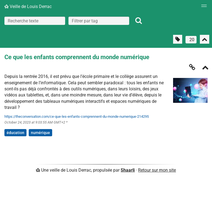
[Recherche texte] (34, 21)
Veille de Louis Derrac (28, 6)
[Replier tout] (204, 39)
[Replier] (205, 68)
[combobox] (98, 21)
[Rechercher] (138, 21)
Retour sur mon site (157, 170)
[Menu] (203, 7)
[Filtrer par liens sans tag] (177, 39)
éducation (15, 132)
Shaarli (128, 170)
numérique (40, 132)
